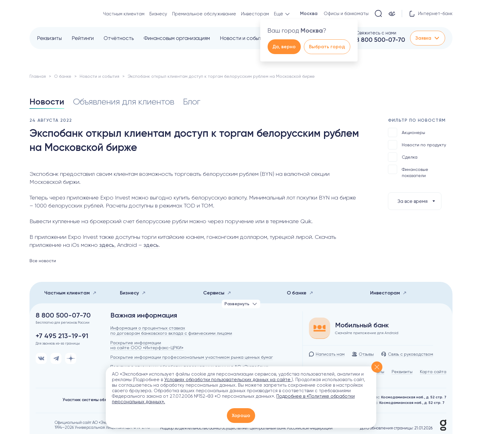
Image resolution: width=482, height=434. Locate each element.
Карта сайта (433, 371)
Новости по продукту (417, 144)
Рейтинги (83, 38)
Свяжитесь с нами (376, 33)
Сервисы (217, 293)
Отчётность (119, 38)
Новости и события (243, 38)
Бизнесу (158, 14)
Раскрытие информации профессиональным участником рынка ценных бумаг (191, 357)
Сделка (402, 157)
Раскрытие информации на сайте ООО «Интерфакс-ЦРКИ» (147, 345)
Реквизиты (49, 38)
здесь (106, 245)
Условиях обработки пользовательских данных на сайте (228, 379)
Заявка (427, 38)
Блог (191, 102)
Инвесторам (255, 14)
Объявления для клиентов (123, 102)
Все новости (43, 260)
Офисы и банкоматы (346, 13)
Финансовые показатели (408, 171)
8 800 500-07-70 (380, 39)
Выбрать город (327, 46)
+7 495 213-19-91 (62, 336)
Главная (38, 76)
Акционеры (406, 132)
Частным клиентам (123, 14)
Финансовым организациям (177, 38)
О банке (62, 76)
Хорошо (241, 415)
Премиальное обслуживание (204, 14)
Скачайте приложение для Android (366, 333)
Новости (47, 102)
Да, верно (284, 46)
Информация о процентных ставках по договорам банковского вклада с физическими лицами (171, 331)
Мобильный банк (362, 325)
